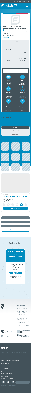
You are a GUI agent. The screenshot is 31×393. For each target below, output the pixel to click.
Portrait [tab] (15, 127)
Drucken (15, 226)
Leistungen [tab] (15, 131)
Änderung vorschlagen (15, 230)
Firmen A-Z (3, 366)
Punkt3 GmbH (4, 385)
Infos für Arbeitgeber (5, 365)
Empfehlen (16, 222)
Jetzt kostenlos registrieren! (19, 1)
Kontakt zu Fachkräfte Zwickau (6, 373)
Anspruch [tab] (15, 134)
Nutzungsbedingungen (5, 376)
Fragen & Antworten (4, 371)
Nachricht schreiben (15, 208)
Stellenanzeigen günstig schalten (7, 362)
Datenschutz (3, 374)
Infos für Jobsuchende (5, 363)
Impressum (8, 374)
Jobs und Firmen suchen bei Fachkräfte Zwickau (10, 360)
